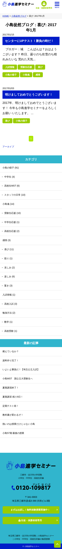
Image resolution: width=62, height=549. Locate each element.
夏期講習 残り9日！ (12, 396)
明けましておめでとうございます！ (29, 94)
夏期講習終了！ (10, 387)
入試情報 (9, 67)
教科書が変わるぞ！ (12, 414)
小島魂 (26, 74)
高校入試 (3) (10, 303)
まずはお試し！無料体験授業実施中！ (30, 509)
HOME (5, 16)
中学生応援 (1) (11, 222)
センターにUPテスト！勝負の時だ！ (29, 41)
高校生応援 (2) (11, 231)
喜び (40, 67)
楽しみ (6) (9, 276)
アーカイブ (8, 146)
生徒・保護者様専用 (30, 520)
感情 (38, 74)
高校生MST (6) (12, 185)
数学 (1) (8, 322)
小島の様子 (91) (10, 167)
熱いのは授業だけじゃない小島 (18, 424)
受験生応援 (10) (12, 213)
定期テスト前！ (10, 406)
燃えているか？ (10, 351)
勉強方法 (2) (8, 312)
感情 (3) (6, 240)
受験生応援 (26, 67)
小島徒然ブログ (18, 16)
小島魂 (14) (8, 204)
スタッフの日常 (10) (14, 194)
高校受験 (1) (10, 331)
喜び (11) (9, 249)
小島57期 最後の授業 (13, 433)
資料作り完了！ (10, 360)
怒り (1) (8, 258)
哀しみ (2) (9, 267)
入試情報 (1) (8, 294)
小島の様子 (11, 74)
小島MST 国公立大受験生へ (17, 378)
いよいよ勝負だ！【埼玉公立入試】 (21, 369)
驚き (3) (8, 285)
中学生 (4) (9, 176)
